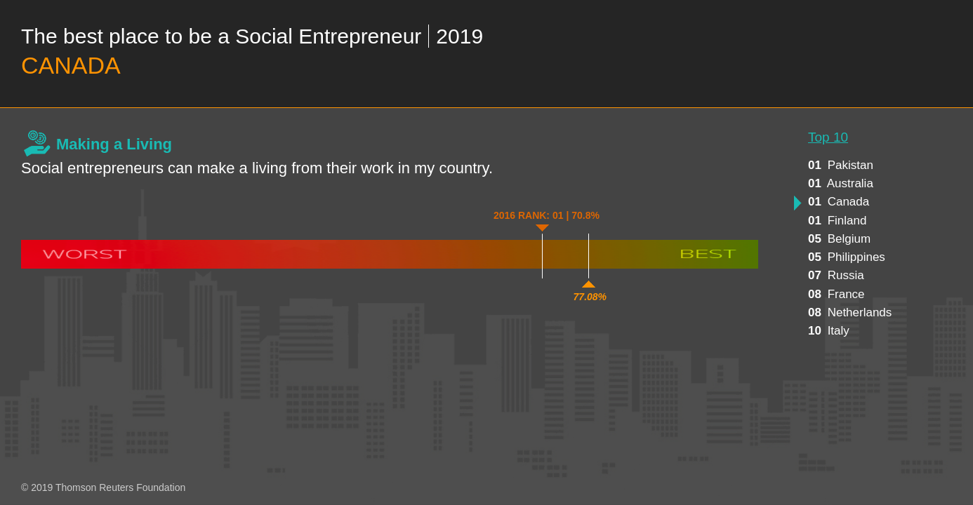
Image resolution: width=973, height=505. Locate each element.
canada (838, 201)
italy (828, 330)
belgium (839, 238)
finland (837, 220)
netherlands (850, 312)
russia (836, 275)
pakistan (840, 165)
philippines (846, 257)
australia (840, 183)
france (836, 294)
